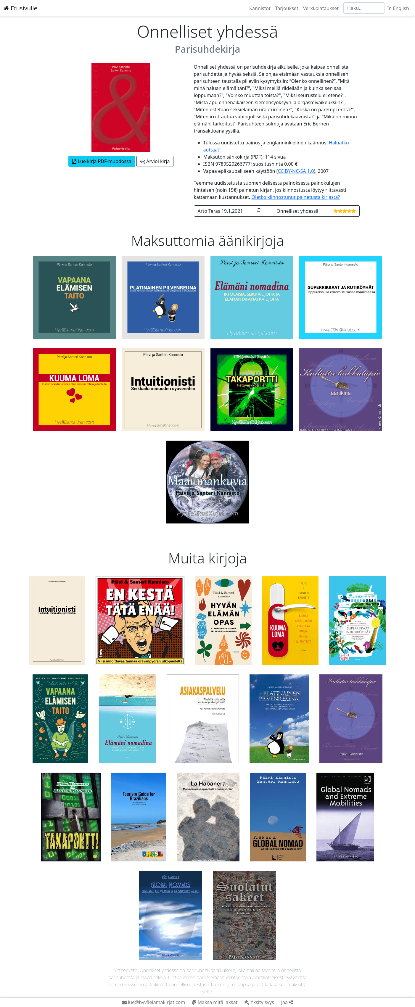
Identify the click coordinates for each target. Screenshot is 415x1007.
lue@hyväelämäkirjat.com (153, 1002)
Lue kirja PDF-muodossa (101, 161)
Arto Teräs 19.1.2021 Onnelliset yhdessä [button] (277, 211)
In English (398, 8)
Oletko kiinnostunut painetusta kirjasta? (296, 197)
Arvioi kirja (155, 161)
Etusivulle (20, 8)
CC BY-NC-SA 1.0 (296, 171)
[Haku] (364, 8)
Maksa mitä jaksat (214, 1002)
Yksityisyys (259, 1002)
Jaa (287, 1002)
